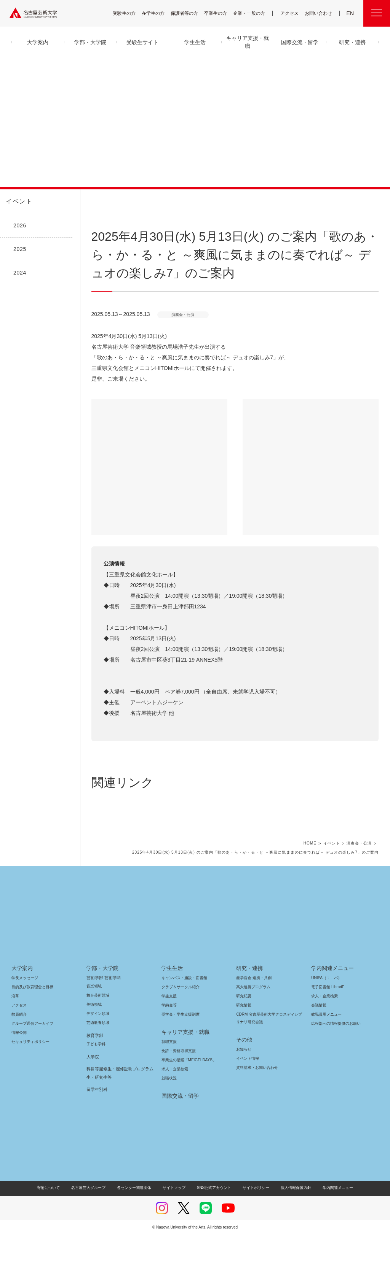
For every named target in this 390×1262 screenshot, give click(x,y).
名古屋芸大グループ (93, 1215)
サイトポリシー (252, 1215)
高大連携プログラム (252, 1014)
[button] (159, 467)
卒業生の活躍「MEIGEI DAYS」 (185, 1087)
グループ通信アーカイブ (30, 1050)
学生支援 (169, 1023)
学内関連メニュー (331, 995)
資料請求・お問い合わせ (256, 1094)
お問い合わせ (319, 13)
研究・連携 (248, 995)
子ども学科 (95, 1071)
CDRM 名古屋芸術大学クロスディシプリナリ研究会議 (268, 1045)
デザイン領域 (97, 1040)
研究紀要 (243, 1023)
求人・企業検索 (173, 1096)
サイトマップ (176, 1215)
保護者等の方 (189, 13)
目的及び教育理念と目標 (32, 1014)
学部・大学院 (101, 995)
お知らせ (243, 1076)
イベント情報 (246, 1085)
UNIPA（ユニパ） (323, 1005)
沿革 (15, 1023)
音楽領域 (94, 1013)
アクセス (291, 13)
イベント (17, 201)
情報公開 (19, 1059)
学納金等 (169, 1032)
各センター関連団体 (138, 1215)
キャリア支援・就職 (182, 1059)
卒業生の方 (220, 13)
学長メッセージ (24, 1005)
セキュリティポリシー (28, 1069)
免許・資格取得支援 (177, 1078)
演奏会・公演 (360, 870)
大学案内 (22, 995)
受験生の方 (129, 13)
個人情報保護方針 (291, 1215)
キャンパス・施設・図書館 (181, 1005)
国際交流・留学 (178, 1123)
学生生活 (172, 995)
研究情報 (243, 1032)
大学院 (92, 1084)
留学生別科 (96, 1116)
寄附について (55, 1215)
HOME (313, 870)
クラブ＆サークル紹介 (179, 1014)
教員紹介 (19, 1041)
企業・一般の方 (253, 13)
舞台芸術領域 (97, 1022)
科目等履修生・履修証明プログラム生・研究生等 (118, 1100)
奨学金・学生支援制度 (179, 1041)
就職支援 (169, 1069)
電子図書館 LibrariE (328, 1014)
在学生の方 (158, 13)
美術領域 (94, 1031)
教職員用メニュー (325, 1041)
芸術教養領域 (97, 1049)
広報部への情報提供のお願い (335, 1050)
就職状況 (169, 1105)
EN (350, 13)
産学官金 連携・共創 (252, 1005)
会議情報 (318, 1032)
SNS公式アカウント (213, 1215)
